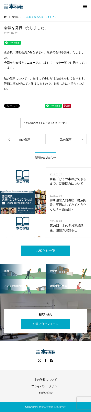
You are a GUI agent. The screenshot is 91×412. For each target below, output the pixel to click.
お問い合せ (45, 393)
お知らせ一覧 (45, 250)
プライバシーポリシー (45, 386)
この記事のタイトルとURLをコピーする (45, 123)
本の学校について (45, 379)
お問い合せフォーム (45, 323)
